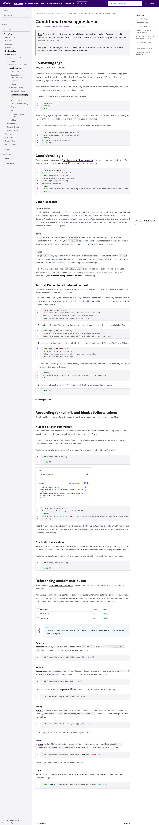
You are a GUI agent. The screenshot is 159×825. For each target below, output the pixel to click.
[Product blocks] (13, 130)
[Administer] (7, 20)
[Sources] (12, 61)
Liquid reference (87, 13)
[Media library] (12, 120)
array (40, 744)
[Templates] (9, 134)
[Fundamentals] (10, 37)
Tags (40, 34)
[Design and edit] (11, 51)
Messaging (50, 13)
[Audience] (7, 29)
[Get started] (7, 15)
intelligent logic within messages (78, 160)
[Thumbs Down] (140, 225)
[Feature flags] (10, 141)
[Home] (5, 10)
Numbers (40, 671)
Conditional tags (142, 26)
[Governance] (9, 41)
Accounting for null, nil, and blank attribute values (145, 37)
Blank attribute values (144, 49)
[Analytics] (7, 154)
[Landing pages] (10, 144)
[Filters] (13, 84)
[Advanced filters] (17, 88)
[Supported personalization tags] (18, 76)
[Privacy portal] (8, 163)
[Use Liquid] (15, 72)
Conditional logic (142, 23)
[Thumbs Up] (136, 225)
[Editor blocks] (12, 124)
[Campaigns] (9, 44)
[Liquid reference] (15, 68)
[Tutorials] (14, 107)
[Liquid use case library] (19, 104)
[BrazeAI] (6, 159)
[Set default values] (18, 91)
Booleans (40, 647)
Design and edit (62, 13)
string (40, 710)
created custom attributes (61, 585)
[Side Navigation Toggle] (29, 9)
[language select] (83, 3)
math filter (101, 774)
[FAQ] (12, 110)
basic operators (63, 689)
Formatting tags (141, 19)
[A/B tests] (9, 137)
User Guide (39, 13)
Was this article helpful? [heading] (145, 221)
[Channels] (6, 149)
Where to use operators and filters (66, 275)
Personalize (74, 13)
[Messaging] (7, 34)
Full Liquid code (44, 399)
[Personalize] (11, 54)
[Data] (5, 24)
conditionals (62, 163)
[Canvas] (8, 48)
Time (76, 774)
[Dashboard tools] (15, 58)
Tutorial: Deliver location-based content (145, 31)
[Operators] (14, 81)
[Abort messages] (17, 100)
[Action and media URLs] (18, 65)
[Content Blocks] (13, 127)
